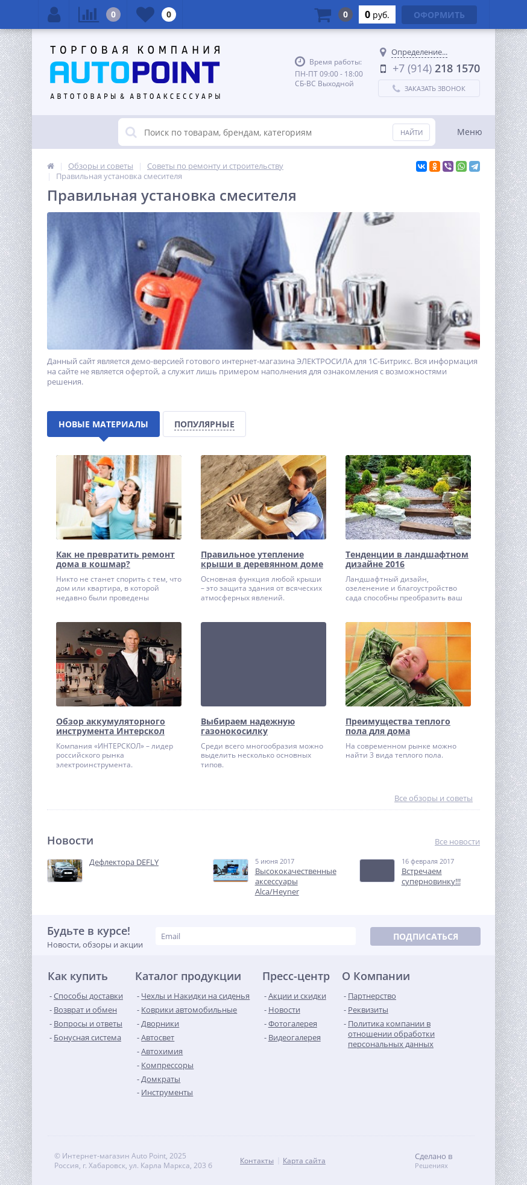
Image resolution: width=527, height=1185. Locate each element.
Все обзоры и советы (433, 798)
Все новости (457, 842)
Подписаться (425, 936)
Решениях (431, 1165)
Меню (469, 131)
